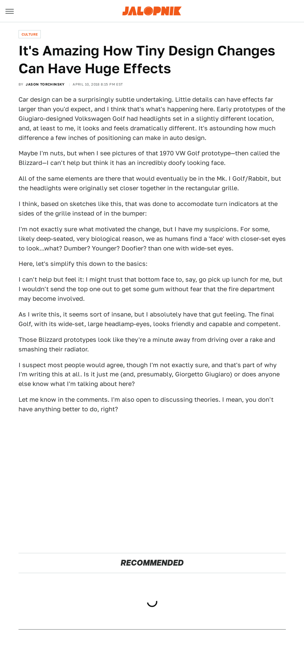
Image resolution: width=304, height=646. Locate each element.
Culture (30, 34)
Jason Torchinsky (45, 84)
